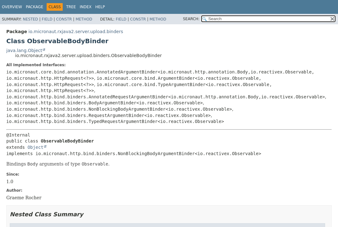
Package (34, 7)
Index (86, 7)
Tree (71, 7)
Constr (64, 19)
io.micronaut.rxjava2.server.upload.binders (75, 31)
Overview (12, 7)
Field (47, 19)
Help (100, 7)
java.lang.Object (24, 50)
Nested (30, 19)
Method (84, 19)
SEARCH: (191, 19)
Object (35, 147)
